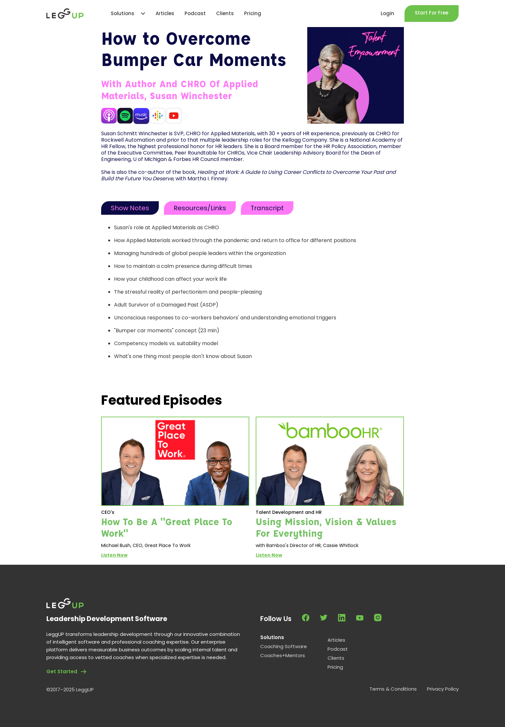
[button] (124, 13)
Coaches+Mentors (282, 655)
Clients (336, 658)
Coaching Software (283, 646)
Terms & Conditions (393, 689)
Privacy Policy (443, 689)
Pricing (335, 667)
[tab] (130, 208)
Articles (336, 640)
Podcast (338, 649)
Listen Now (114, 555)
